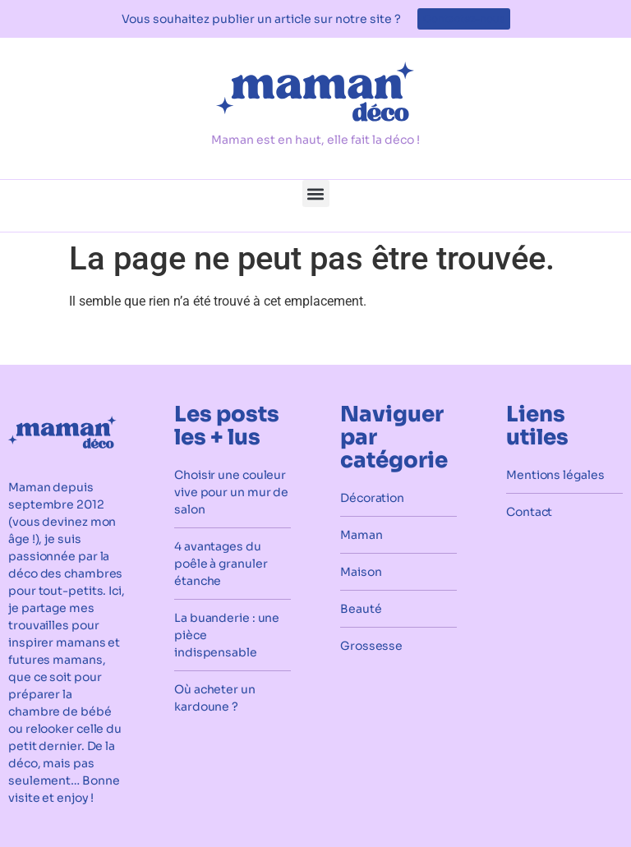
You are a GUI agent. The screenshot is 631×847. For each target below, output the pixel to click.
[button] (315, 193)
